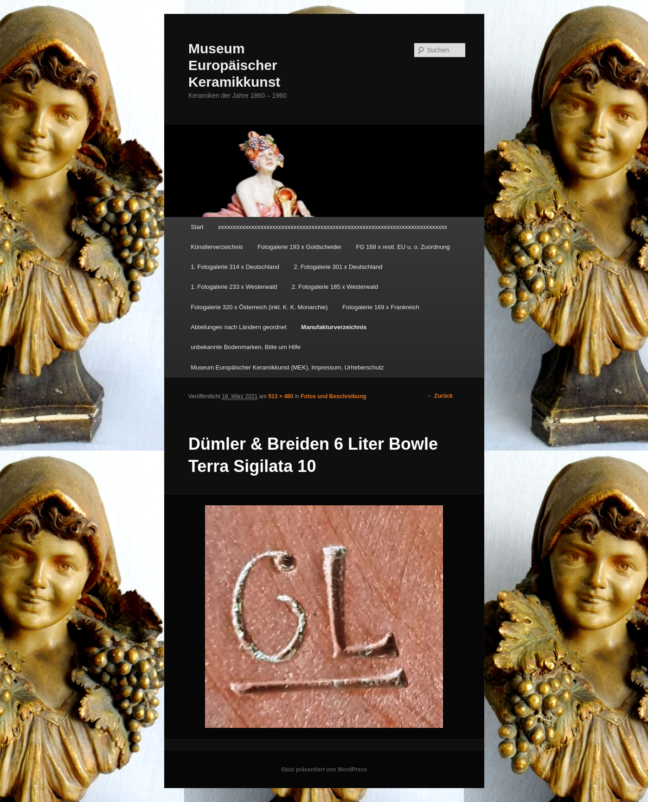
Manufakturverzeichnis (333, 327)
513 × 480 (281, 396)
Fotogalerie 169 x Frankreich (380, 307)
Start (197, 226)
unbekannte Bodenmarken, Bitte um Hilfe (246, 347)
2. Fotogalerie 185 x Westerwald (335, 286)
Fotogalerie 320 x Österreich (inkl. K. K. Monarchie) (259, 307)
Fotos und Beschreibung (333, 396)
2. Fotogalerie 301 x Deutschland (338, 266)
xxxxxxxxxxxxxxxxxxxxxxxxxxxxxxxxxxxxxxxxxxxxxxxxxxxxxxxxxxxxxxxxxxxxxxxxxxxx (332, 226)
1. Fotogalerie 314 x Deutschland (235, 266)
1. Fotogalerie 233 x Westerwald (234, 286)
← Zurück (440, 396)
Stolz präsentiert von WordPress (324, 769)
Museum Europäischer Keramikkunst (234, 65)
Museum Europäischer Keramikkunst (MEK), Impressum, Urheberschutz (287, 367)
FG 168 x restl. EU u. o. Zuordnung (403, 246)
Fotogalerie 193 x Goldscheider (299, 246)
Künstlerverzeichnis (217, 246)
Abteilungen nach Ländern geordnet (239, 327)
